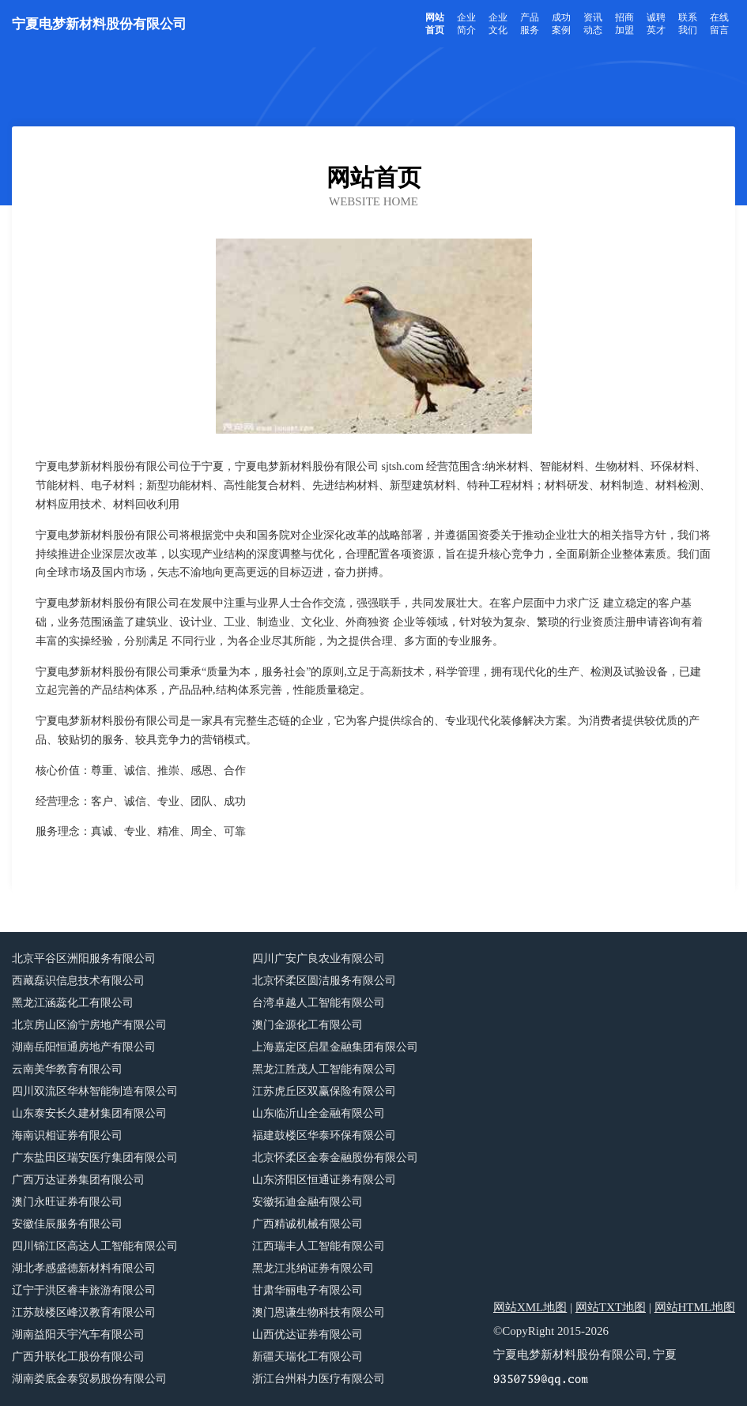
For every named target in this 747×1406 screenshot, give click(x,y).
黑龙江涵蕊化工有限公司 (73, 1003)
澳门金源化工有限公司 (307, 1025)
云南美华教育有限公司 (67, 1069)
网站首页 (434, 24)
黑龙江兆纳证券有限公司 (313, 1268)
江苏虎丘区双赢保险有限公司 (324, 1091)
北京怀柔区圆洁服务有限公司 (324, 981)
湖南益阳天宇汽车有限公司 (78, 1334)
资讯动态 (592, 24)
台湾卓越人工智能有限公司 (318, 1003)
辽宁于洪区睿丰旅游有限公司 (84, 1290)
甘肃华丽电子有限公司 (307, 1290)
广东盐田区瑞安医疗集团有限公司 (95, 1158)
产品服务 (529, 24)
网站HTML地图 (695, 1307)
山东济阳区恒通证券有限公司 (324, 1180)
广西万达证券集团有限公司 (78, 1180)
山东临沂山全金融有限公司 (318, 1113)
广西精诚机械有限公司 (307, 1224)
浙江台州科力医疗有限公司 (318, 1379)
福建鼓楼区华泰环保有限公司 (324, 1135)
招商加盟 (624, 24)
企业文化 (498, 24)
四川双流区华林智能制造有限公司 (95, 1091)
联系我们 (687, 24)
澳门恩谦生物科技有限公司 (318, 1312)
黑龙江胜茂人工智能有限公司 (324, 1069)
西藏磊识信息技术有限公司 (78, 981)
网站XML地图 (530, 1307)
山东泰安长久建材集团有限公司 (89, 1113)
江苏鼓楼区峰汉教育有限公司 (84, 1312)
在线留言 (719, 24)
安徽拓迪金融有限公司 (307, 1202)
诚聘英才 (656, 24)
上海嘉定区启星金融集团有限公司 (335, 1047)
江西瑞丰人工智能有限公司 (318, 1246)
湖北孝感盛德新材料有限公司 (84, 1268)
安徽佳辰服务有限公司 (67, 1224)
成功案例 (561, 24)
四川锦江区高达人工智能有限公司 (95, 1246)
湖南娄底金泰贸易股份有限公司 (89, 1379)
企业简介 (466, 24)
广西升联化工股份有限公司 (78, 1357)
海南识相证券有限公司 (67, 1135)
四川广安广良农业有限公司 (318, 958)
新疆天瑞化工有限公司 (307, 1357)
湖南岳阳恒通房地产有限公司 (84, 1047)
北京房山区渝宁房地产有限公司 (89, 1025)
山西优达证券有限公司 (307, 1334)
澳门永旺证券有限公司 (67, 1202)
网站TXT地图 (610, 1307)
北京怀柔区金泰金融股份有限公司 (335, 1158)
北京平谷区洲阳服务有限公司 (84, 958)
